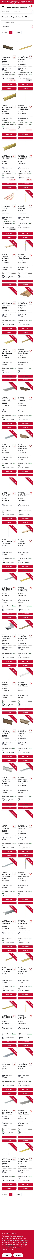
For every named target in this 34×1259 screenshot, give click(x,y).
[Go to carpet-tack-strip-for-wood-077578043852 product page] (9, 214)
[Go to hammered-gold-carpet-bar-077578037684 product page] (25, 65)
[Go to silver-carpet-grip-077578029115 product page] (9, 1166)
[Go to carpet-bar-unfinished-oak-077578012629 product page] (25, 1024)
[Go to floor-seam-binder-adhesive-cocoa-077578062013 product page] (9, 65)
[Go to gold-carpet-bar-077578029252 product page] (25, 643)
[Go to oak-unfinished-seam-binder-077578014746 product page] (9, 691)
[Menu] (3, 7)
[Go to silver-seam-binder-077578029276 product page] (9, 596)
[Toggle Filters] (32, 26)
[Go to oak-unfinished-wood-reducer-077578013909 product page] (9, 834)
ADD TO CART (9, 84)
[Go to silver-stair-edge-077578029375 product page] (9, 929)
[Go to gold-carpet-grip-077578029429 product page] (25, 929)
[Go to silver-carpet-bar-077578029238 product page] (9, 881)
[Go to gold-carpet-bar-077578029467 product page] (25, 1166)
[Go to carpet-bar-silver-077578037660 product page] (9, 406)
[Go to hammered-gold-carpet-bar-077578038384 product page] (9, 1024)
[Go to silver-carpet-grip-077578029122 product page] (9, 548)
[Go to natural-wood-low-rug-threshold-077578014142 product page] (25, 310)
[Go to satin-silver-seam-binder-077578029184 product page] (25, 691)
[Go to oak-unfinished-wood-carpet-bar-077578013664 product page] (9, 263)
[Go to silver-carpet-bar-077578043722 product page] (25, 263)
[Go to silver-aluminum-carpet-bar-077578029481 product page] (9, 1071)
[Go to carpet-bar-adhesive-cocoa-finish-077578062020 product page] (25, 406)
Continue (7, 1255)
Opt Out (18, 1255)
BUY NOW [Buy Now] (9, 88)
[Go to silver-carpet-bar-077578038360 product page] (25, 1119)
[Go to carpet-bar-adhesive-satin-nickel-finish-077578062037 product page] (25, 453)
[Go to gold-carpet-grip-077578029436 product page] (9, 310)
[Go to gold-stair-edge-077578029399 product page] (9, 115)
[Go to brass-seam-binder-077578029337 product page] (25, 358)
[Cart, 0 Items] (30, 7)
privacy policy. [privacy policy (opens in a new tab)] (10, 1245)
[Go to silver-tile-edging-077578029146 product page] (25, 834)
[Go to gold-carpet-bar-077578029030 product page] (9, 358)
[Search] (31, 11)
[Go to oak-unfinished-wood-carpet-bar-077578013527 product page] (25, 548)
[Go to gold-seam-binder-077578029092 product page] (25, 1071)
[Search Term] (17, 12)
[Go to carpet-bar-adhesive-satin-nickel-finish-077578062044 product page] (25, 738)
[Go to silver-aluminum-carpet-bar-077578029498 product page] (9, 453)
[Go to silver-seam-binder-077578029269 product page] (9, 1119)
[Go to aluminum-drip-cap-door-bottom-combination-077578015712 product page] (9, 643)
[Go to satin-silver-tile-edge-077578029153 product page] (25, 165)
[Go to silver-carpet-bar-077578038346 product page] (25, 881)
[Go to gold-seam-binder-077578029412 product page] (9, 501)
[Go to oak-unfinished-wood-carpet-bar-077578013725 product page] (25, 214)
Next (18, 32)
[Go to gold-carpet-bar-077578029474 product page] (25, 596)
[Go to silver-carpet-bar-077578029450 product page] (25, 786)
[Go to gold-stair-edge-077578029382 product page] (9, 165)
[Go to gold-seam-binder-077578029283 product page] (9, 976)
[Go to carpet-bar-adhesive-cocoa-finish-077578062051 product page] (9, 738)
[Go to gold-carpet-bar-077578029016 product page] (25, 976)
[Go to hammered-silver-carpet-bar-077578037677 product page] (25, 501)
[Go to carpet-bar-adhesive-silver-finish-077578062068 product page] (9, 786)
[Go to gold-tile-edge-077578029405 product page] (25, 115)
